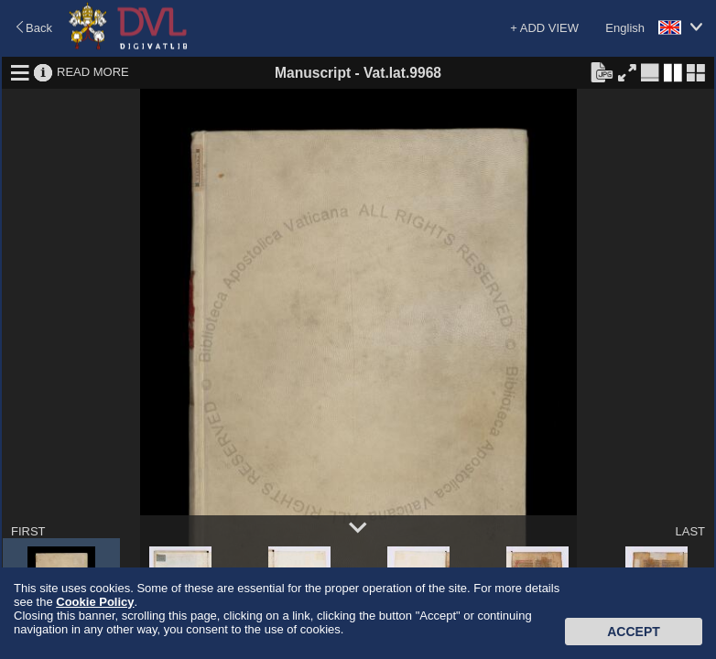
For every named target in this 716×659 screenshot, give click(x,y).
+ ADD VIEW (544, 28)
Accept (633, 631)
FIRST (28, 531)
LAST (690, 531)
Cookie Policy (95, 602)
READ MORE (93, 72)
